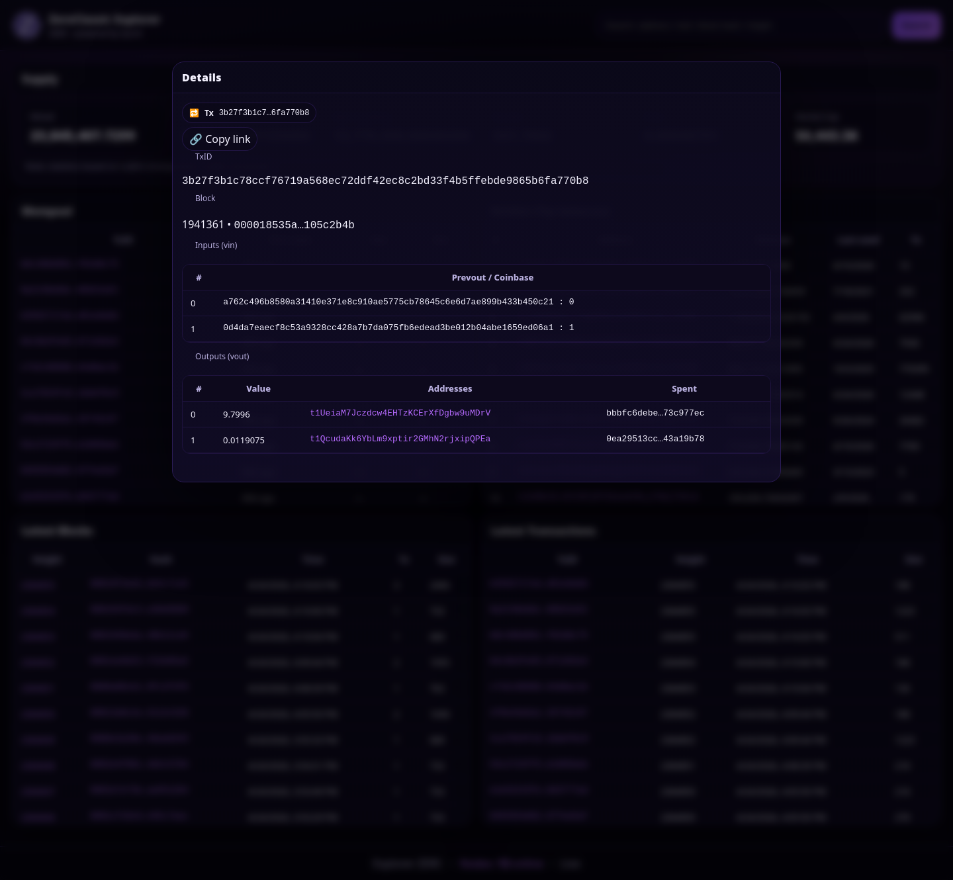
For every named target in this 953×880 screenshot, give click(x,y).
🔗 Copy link (219, 139)
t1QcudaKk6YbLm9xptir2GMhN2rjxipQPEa (400, 443)
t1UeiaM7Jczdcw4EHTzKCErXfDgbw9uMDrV (400, 417)
